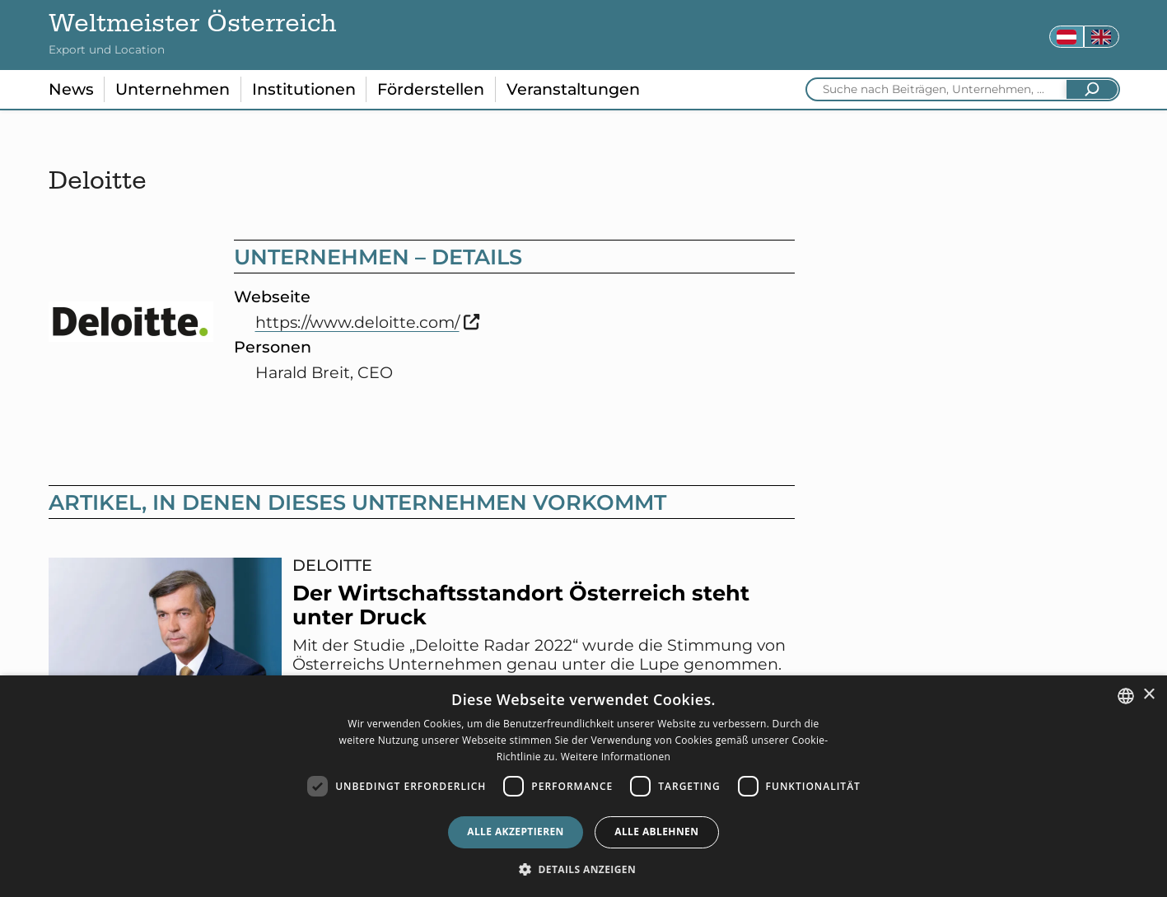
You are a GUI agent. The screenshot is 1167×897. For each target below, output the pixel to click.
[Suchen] (1092, 89)
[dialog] (583, 786)
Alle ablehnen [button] (656, 832)
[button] (583, 869)
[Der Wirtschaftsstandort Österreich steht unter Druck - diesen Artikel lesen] (422, 647)
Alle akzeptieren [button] (515, 832)
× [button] (1148, 695)
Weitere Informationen (616, 757)
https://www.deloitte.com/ (367, 322)
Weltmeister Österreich (193, 27)
